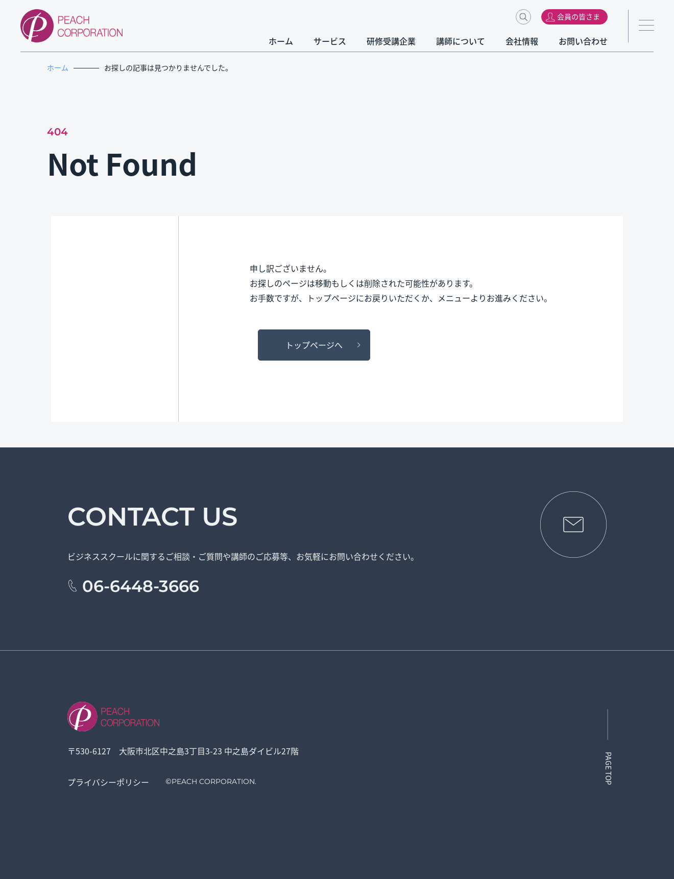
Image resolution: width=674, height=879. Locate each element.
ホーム (281, 41)
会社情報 (522, 41)
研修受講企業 (391, 41)
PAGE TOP (609, 768)
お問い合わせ (583, 41)
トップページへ (314, 345)
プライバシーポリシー (108, 782)
